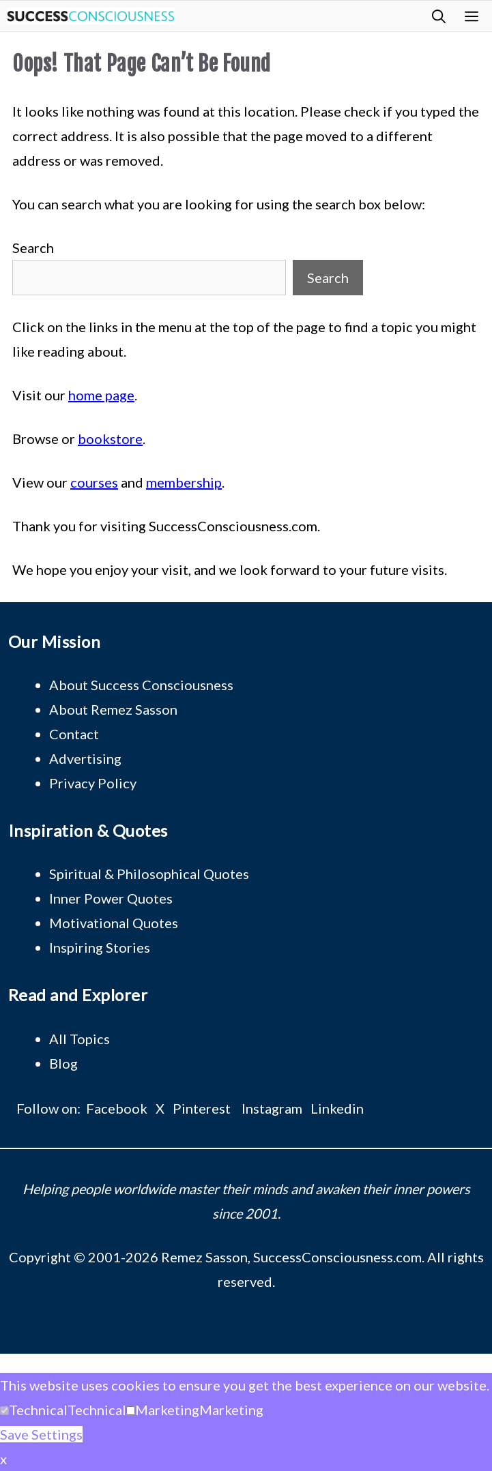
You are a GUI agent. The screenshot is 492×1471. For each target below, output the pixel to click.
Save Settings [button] (41, 1434)
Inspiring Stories (99, 947)
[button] (438, 16)
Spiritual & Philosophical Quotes (149, 873)
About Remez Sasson (113, 709)
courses (94, 482)
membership (184, 482)
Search (33, 247)
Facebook (116, 1108)
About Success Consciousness (141, 685)
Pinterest (202, 1108)
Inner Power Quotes (111, 898)
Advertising (85, 758)
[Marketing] (130, 1410)
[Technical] (4, 1410)
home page (101, 395)
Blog (63, 1063)
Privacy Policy (92, 783)
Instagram (272, 1108)
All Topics (79, 1038)
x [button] (3, 1459)
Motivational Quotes (113, 923)
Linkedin (337, 1108)
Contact (74, 734)
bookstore (110, 438)
